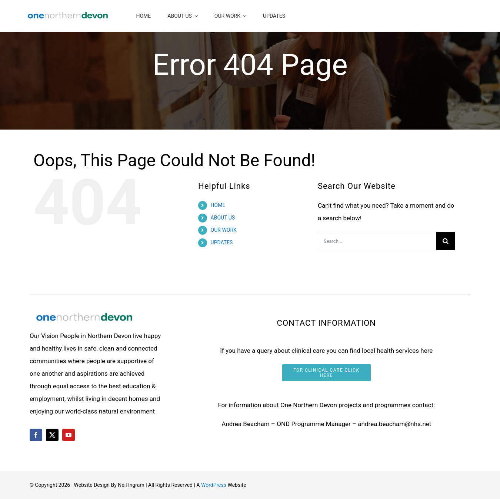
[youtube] (68, 435)
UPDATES (222, 242)
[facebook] (36, 435)
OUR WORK (224, 230)
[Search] (445, 241)
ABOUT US (223, 218)
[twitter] (52, 435)
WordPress (213, 485)
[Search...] (377, 241)
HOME (218, 205)
